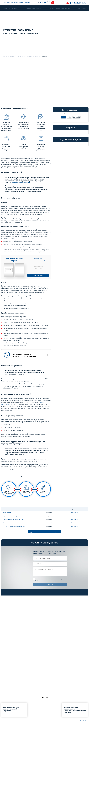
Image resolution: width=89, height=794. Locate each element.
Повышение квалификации (33, 8)
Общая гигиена (7, 512)
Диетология (6, 523)
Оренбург (53, 2)
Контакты (36, 2)
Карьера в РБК (28, 2)
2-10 (69, 117)
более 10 (76, 117)
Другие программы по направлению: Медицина (44, 532)
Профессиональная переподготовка (59, 8)
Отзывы (21, 2)
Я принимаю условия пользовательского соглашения (47, 579)
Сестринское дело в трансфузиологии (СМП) (14, 526)
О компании (15, 2)
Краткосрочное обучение (9, 8)
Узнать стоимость (38, 275)
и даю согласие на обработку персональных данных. (50, 580)
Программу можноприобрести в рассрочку (24, 355)
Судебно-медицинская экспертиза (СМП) (13, 519)
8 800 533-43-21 (63, 2)
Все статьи (82, 721)
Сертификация (82, 8)
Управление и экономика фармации (12, 516)
